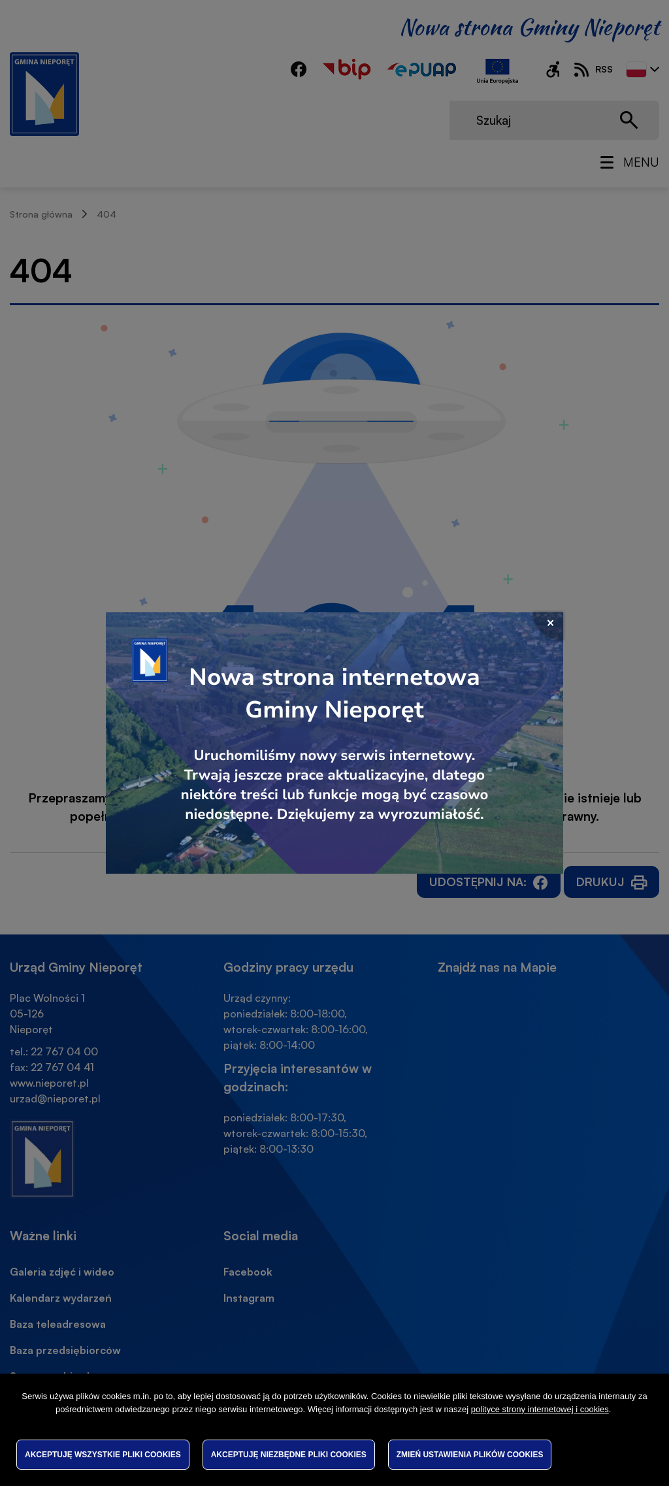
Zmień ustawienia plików (470, 1454)
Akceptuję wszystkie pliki (103, 1454)
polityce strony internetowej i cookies (540, 1409)
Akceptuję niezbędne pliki (289, 1454)
